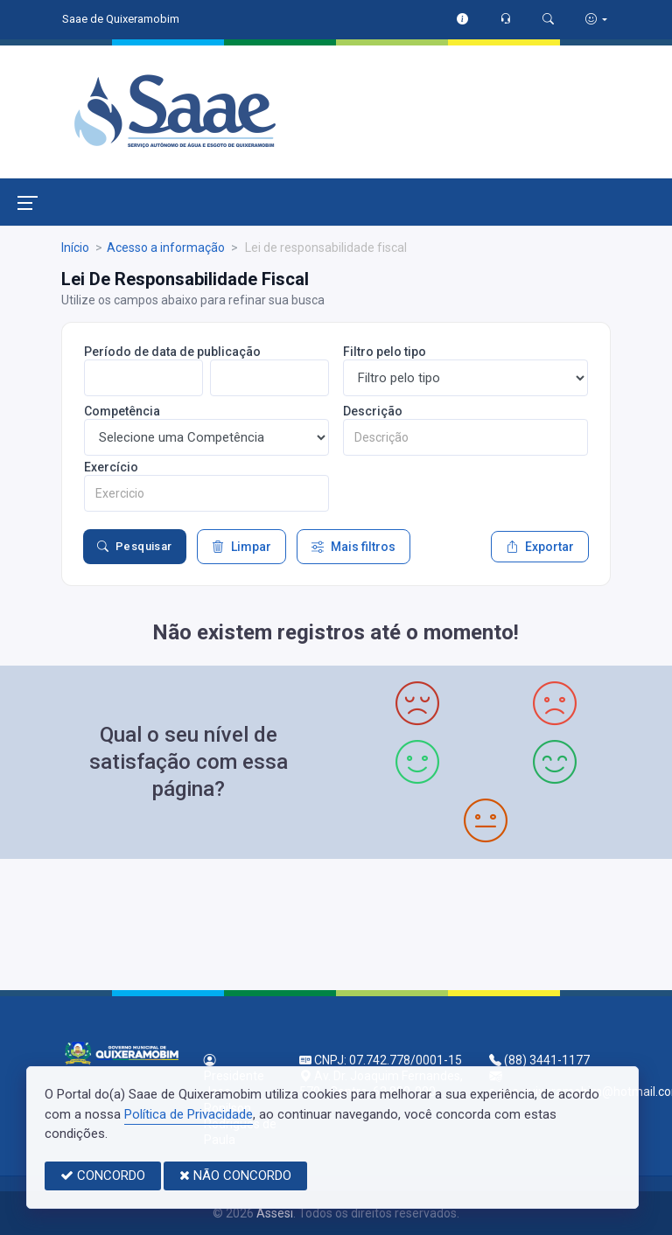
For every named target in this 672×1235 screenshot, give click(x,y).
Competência (122, 411)
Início (75, 248)
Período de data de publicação (172, 352)
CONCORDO (102, 1175)
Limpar (241, 547)
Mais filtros (354, 547)
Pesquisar (134, 546)
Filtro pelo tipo (384, 352)
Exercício (111, 467)
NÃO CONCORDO (235, 1175)
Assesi (274, 1213)
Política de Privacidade (188, 1114)
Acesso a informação (166, 248)
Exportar (540, 547)
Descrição (372, 411)
